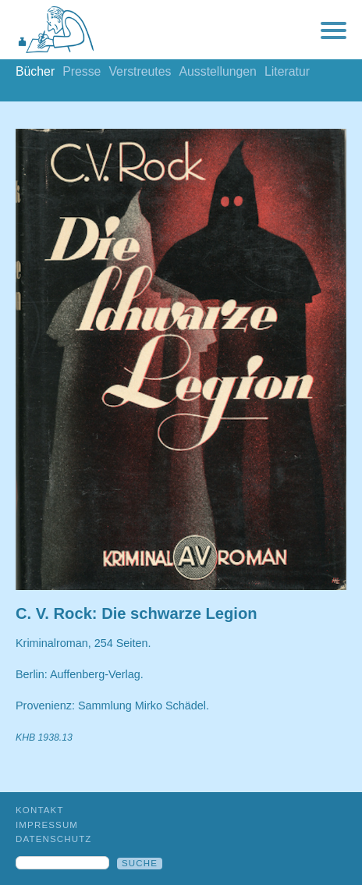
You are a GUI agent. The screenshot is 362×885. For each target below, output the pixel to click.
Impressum (47, 825)
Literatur (287, 71)
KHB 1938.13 (44, 737)
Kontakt (40, 810)
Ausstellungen (217, 71)
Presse (81, 71)
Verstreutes (139, 71)
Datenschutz (54, 839)
